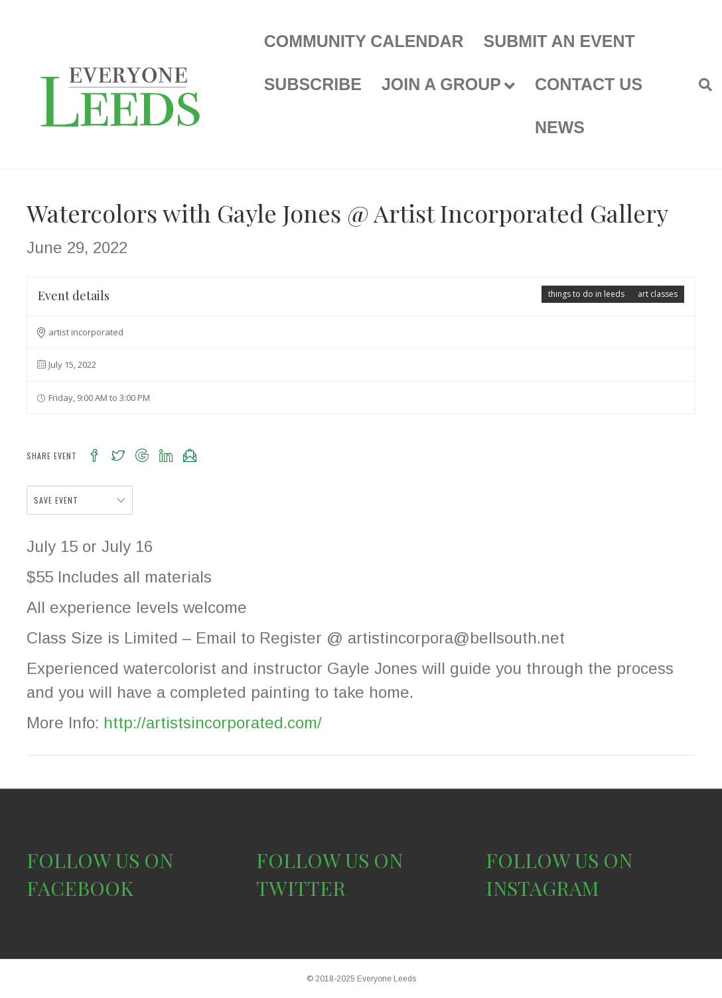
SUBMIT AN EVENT (559, 41)
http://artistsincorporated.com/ (213, 723)
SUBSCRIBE (313, 84)
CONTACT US (588, 84)
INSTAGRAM (542, 888)
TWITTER (301, 888)
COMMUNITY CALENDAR (364, 41)
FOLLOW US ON (100, 860)
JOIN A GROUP (441, 84)
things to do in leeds (586, 294)
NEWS (560, 127)
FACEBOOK (80, 888)
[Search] (700, 85)
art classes (658, 294)
